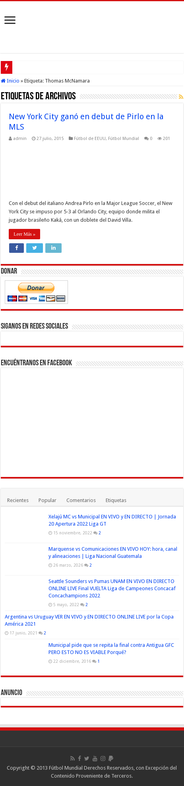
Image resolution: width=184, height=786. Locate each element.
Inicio (10, 81)
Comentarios (81, 500)
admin (20, 138)
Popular (47, 500)
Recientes (18, 500)
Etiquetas (116, 500)
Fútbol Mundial (123, 138)
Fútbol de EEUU (90, 138)
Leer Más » (24, 234)
